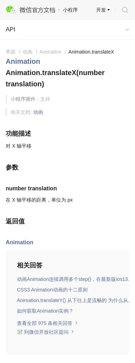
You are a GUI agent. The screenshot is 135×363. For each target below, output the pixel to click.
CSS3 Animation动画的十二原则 (52, 290)
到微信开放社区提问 (45, 332)
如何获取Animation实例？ (45, 311)
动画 (38, 112)
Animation (23, 61)
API (10, 29)
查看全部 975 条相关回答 (47, 323)
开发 (101, 10)
